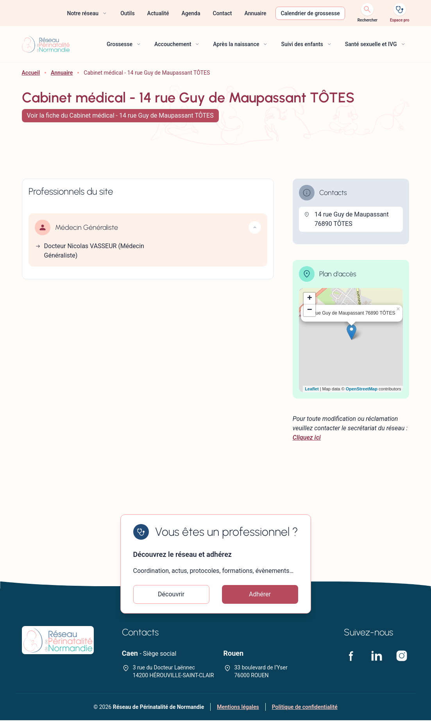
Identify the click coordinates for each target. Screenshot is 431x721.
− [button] (309, 310)
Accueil (31, 73)
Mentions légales (238, 708)
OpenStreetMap (361, 388)
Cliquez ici (307, 437)
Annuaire (62, 73)
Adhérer (260, 594)
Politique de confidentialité (305, 708)
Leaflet (311, 388)
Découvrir (171, 594)
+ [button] (309, 298)
